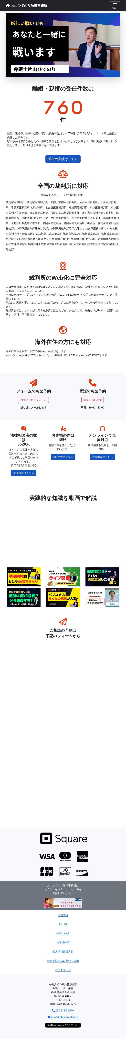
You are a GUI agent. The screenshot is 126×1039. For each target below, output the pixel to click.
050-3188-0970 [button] (93, 400)
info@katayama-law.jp (63, 1017)
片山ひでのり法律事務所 (26, 5)
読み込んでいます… (63, 734)
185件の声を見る (63, 457)
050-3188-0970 (63, 1010)
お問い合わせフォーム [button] (33, 400)
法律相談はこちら (23, 473)
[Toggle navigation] (115, 5)
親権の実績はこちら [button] (63, 159)
